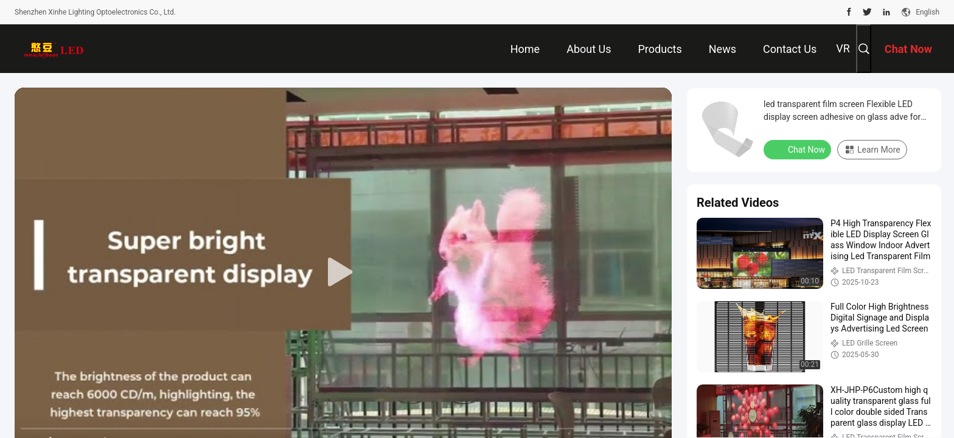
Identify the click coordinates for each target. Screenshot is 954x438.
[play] (343, 272)
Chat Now (798, 149)
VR (843, 48)
